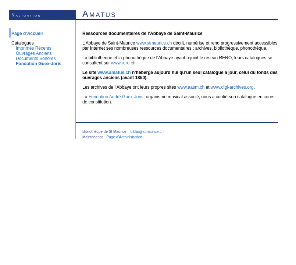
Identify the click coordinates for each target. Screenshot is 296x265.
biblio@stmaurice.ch (147, 132)
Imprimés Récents (33, 48)
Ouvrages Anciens (33, 53)
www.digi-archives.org (232, 87)
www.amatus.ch (114, 72)
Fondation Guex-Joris (38, 63)
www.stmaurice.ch (154, 43)
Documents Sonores (36, 58)
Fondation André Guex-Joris (116, 96)
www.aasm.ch (190, 87)
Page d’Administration (124, 137)
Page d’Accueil (27, 33)
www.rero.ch (123, 63)
